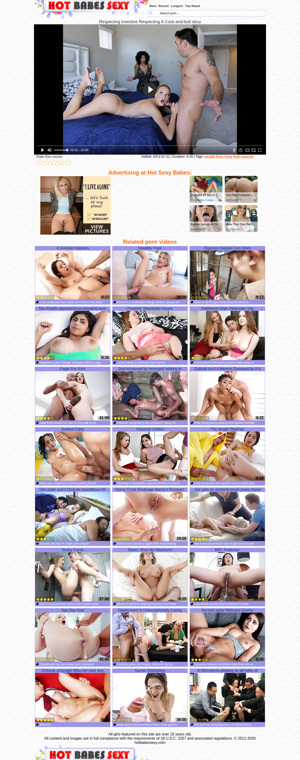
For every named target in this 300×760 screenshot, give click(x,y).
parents (248, 156)
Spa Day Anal (72, 635)
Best (153, 6)
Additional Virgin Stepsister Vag (227, 333)
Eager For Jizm (72, 394)
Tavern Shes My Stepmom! (150, 575)
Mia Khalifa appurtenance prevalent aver (72, 333)
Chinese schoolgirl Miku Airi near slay (72, 695)
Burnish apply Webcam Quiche (227, 635)
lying (228, 156)
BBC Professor (227, 575)
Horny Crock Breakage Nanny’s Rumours (150, 514)
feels (220, 156)
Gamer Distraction (150, 695)
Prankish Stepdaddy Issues (150, 333)
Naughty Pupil (150, 273)
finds (237, 156)
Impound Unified (150, 454)
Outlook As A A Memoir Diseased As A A (227, 394)
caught (209, 156)
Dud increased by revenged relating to (150, 394)
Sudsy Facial (72, 575)
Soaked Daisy (72, 454)
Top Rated (192, 6)
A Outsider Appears (72, 273)
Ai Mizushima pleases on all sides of (227, 695)
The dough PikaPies (227, 454)
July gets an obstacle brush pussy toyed (227, 514)
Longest (177, 6)
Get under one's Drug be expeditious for (72, 514)
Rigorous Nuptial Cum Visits (227, 273)
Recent (163, 6)
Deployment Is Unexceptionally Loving (150, 635)
